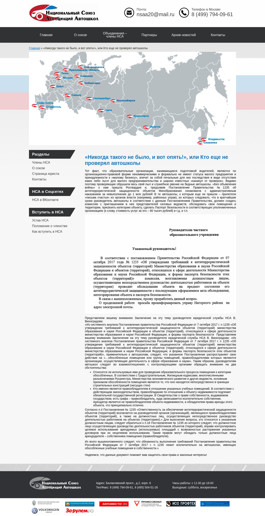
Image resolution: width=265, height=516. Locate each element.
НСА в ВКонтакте (45, 200)
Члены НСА (41, 162)
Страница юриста (45, 173)
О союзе (80, 35)
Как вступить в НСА (47, 231)
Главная (46, 35)
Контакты (218, 35)
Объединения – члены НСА (115, 35)
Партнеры (149, 35)
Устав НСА (40, 220)
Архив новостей (183, 35)
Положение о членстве (49, 226)
